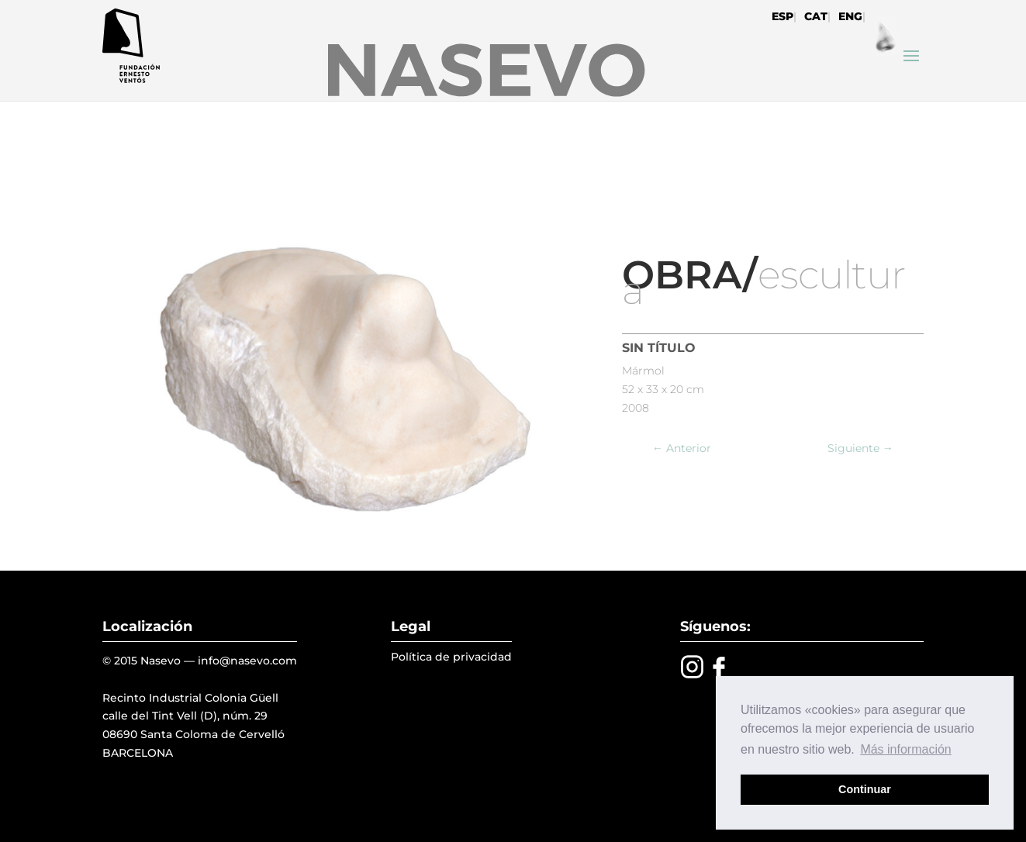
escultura (763, 282)
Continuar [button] (864, 789)
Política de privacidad (451, 657)
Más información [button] (905, 749)
